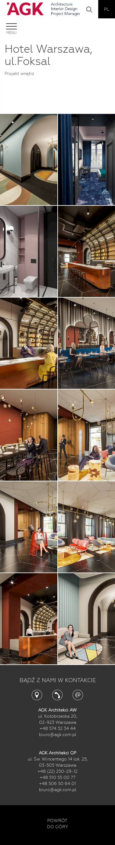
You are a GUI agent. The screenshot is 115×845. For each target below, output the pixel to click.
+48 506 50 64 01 (57, 783)
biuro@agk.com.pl (57, 734)
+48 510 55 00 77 (58, 777)
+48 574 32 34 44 (58, 728)
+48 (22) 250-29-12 (57, 771)
